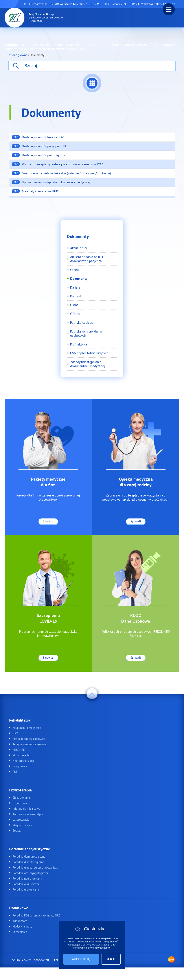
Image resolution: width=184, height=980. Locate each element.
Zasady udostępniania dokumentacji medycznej (87, 364)
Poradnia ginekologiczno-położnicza (35, 867)
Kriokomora (20, 921)
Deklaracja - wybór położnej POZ (39, 155)
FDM (15, 733)
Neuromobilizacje (24, 761)
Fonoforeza (20, 803)
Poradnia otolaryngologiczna (31, 873)
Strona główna (18, 55)
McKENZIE (19, 750)
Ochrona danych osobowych (30, 960)
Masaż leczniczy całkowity (29, 739)
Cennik (74, 270)
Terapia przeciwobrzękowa (29, 744)
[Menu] (169, 9)
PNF (15, 772)
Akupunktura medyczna (27, 728)
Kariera (75, 287)
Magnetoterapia (22, 825)
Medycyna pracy (22, 926)
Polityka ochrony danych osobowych (87, 333)
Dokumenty (78, 278)
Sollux (17, 831)
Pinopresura (20, 766)
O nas (74, 305)
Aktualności (78, 248)
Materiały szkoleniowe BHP (35, 191)
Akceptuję (81, 959)
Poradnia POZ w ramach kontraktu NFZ (36, 915)
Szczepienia (20, 932)
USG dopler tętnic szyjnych (89, 353)
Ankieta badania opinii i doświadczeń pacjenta (86, 259)
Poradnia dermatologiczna (29, 856)
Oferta (75, 314)
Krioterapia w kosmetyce (28, 814)
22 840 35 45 (92, 3)
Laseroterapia (21, 820)
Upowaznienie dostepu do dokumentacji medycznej (51, 182)
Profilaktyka (78, 344)
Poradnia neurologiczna (27, 878)
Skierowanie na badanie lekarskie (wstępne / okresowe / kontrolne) (61, 173)
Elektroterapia (21, 798)
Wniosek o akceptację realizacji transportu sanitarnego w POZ (57, 164)
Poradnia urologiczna (26, 889)
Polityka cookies (81, 322)
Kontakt (75, 296)
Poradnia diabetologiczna (28, 862)
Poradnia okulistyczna (26, 884)
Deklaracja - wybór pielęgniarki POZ (40, 146)
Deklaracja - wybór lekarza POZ (38, 137)
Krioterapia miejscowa (26, 809)
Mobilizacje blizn (23, 755)
